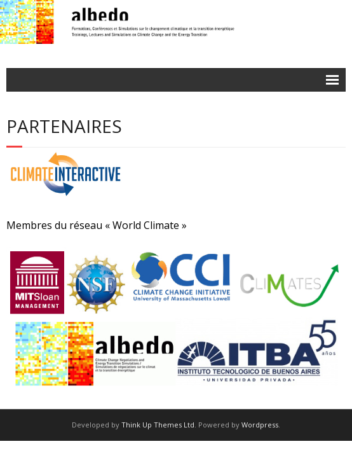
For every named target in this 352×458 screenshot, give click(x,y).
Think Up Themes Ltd (157, 424)
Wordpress (259, 424)
